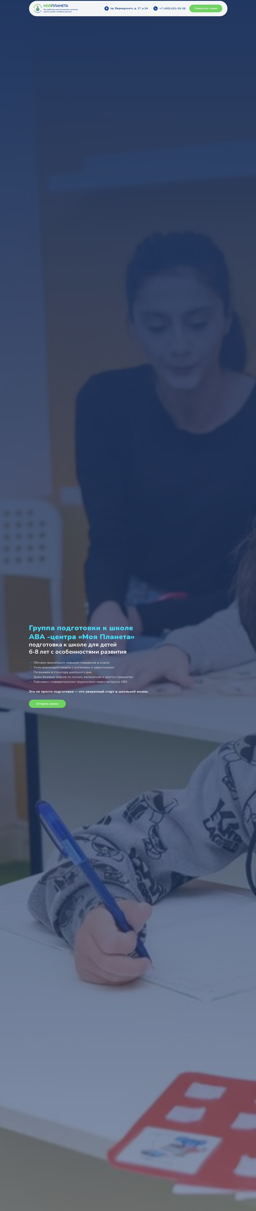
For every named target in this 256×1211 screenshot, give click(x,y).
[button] (205, 8)
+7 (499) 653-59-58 (172, 8)
